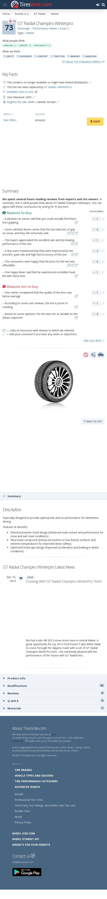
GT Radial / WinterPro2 (58, 87)
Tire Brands (23, 770)
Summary (12, 496)
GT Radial (39, 14)
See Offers (10, 120)
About (18, 816)
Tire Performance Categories (36, 781)
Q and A (53, 701)
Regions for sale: (17, 102)
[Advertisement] (53, 158)
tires (53, 734)
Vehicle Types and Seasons (34, 775)
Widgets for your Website (31, 844)
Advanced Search (27, 787)
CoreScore (18, 741)
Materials (53, 708)
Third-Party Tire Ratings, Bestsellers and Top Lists (45, 805)
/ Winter (29, 33)
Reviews (53, 693)
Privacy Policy (23, 822)
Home (6, 14)
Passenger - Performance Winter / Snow (41, 28)
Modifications (53, 686)
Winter (55, 14)
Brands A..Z (22, 14)
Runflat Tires (22, 811)
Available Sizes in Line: (20, 92)
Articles (19, 794)
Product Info (14, 678)
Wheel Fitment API (25, 839)
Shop (95, 121)
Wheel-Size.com (23, 833)
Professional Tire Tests (29, 800)
